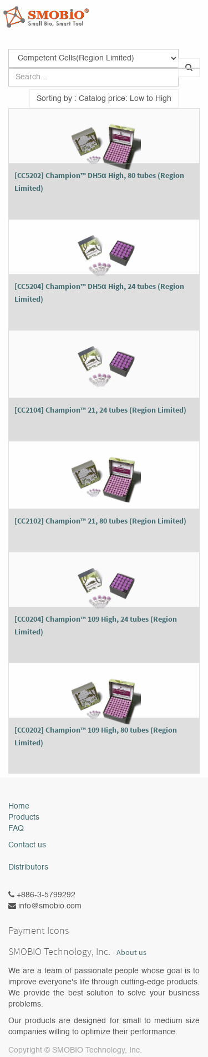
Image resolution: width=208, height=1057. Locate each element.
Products (23, 817)
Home (18, 806)
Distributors (28, 867)
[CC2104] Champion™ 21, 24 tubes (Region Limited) (100, 410)
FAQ (16, 828)
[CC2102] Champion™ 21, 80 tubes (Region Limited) (100, 521)
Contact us (27, 845)
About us (131, 952)
